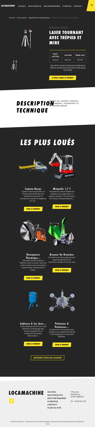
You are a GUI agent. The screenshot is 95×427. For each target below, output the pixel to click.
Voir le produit (33, 209)
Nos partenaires (52, 6)
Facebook (11, 401)
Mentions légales (44, 421)
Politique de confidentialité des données (63, 421)
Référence (54, 28)
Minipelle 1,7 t (62, 188)
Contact (78, 6)
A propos (53, 401)
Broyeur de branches (62, 254)
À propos (66, 6)
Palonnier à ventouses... (62, 325)
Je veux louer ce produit (63, 78)
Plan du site (54, 408)
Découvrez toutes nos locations (47, 358)
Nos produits (35, 6)
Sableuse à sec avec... (33, 323)
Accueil (22, 6)
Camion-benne (33, 188)
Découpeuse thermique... (33, 256)
